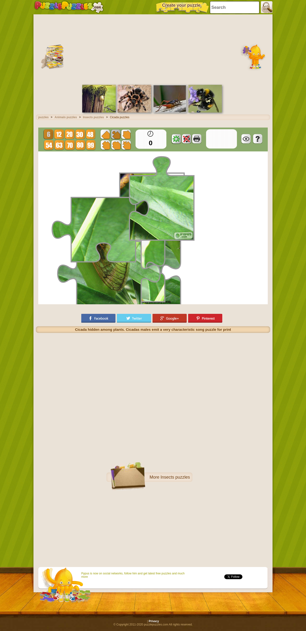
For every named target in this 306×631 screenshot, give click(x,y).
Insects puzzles (175, 477)
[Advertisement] (153, 49)
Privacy (154, 621)
